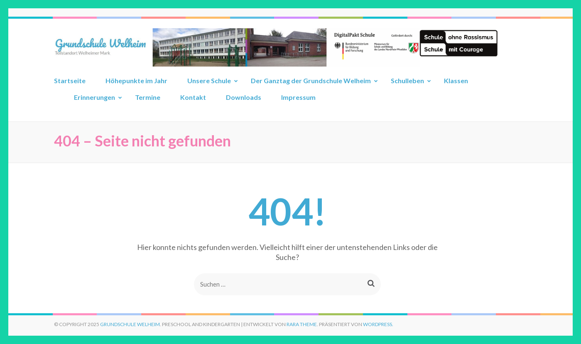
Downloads (243, 97)
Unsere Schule (209, 80)
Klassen (456, 80)
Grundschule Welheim (130, 324)
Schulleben (407, 80)
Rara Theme (302, 324)
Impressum (298, 97)
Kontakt (193, 97)
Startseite (70, 80)
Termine (147, 97)
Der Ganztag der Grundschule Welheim (311, 80)
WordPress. (378, 324)
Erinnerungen (94, 97)
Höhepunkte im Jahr (136, 80)
